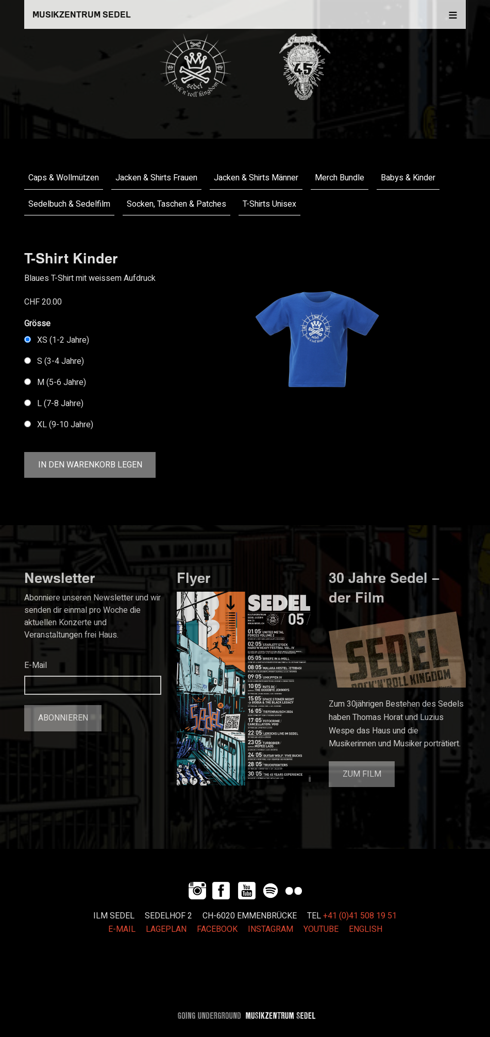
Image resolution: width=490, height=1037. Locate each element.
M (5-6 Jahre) (61, 382)
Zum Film (362, 774)
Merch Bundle (339, 178)
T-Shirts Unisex (269, 204)
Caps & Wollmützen (63, 178)
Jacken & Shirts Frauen (156, 178)
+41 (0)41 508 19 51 (360, 916)
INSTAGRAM (270, 929)
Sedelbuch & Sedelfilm (69, 204)
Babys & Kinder (408, 178)
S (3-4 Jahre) (60, 361)
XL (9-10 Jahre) (65, 425)
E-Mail (35, 665)
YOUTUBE (321, 929)
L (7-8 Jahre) (60, 403)
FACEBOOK (217, 929)
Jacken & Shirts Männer (256, 178)
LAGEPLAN (166, 929)
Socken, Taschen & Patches (176, 204)
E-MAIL (122, 929)
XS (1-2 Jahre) (63, 340)
